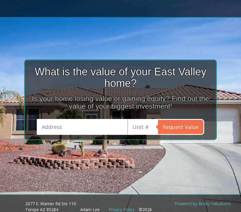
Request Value (181, 126)
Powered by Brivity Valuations (202, 203)
